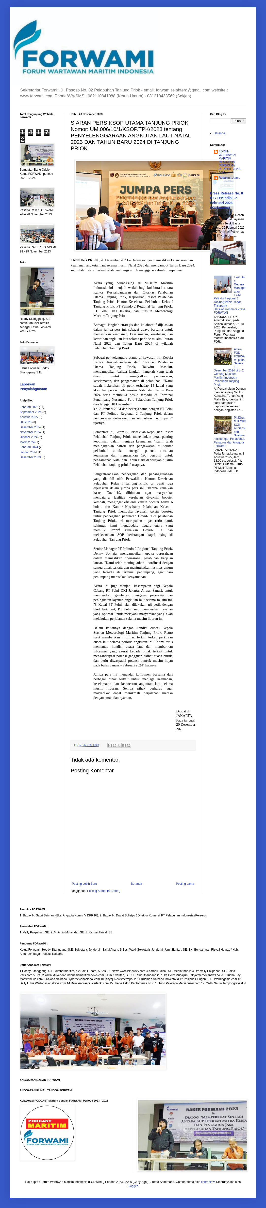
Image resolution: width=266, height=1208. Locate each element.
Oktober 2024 (29, 437)
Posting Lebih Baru (84, 883)
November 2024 (30, 432)
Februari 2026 (29, 407)
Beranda (136, 883)
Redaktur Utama (229, 177)
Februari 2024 (29, 447)
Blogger (133, 1186)
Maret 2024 (27, 442)
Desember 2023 (30, 457)
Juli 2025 (26, 422)
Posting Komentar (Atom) (103, 891)
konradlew (208, 1182)
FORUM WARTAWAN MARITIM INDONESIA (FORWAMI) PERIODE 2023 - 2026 (230, 162)
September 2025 (31, 412)
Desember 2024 (30, 427)
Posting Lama (185, 883)
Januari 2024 (28, 452)
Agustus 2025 (29, 417)
